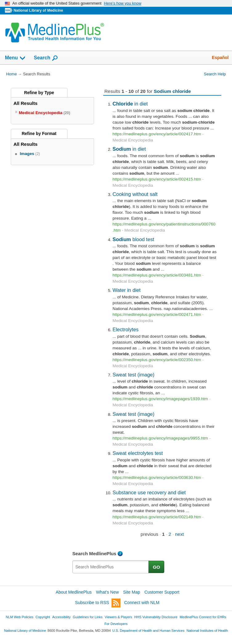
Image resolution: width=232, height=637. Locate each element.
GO (156, 567)
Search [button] (46, 58)
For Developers (116, 624)
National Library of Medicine (38, 10)
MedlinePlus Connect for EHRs (203, 617)
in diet (130, 103)
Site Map (131, 592)
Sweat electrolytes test (137, 453)
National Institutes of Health (207, 630)
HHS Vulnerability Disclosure (155, 617)
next (179, 534)
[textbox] (110, 566)
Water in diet (126, 290)
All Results (26, 103)
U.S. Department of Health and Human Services (148, 630)
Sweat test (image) (133, 374)
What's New (107, 592)
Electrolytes (125, 329)
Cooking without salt (134, 194)
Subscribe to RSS (98, 603)
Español (220, 57)
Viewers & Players (118, 617)
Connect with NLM (141, 602)
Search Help (215, 74)
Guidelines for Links (87, 617)
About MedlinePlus (74, 592)
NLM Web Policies (20, 617)
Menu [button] (15, 58)
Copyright (42, 617)
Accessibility (61, 617)
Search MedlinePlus (94, 553)
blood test (133, 239)
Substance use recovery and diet (149, 492)
